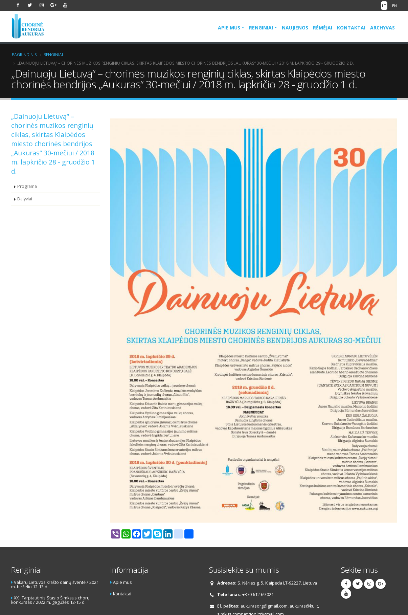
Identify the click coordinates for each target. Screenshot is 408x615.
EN (394, 5)
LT (384, 5)
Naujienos (295, 27)
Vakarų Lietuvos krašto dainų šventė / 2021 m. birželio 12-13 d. (55, 584)
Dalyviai (24, 199)
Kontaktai (351, 27)
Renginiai (261, 27)
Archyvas (382, 27)
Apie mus (229, 27)
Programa (27, 186)
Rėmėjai (322, 27)
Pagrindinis (24, 54)
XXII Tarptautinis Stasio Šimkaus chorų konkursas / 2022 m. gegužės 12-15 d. (50, 600)
